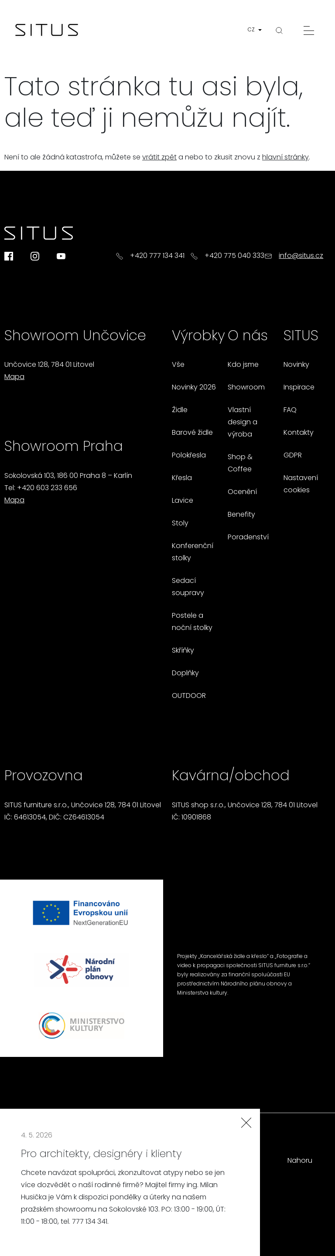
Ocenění (242, 492)
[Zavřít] (246, 1123)
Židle (180, 410)
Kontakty (299, 433)
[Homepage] (46, 30)
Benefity (241, 514)
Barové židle (192, 433)
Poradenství (248, 537)
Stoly (180, 523)
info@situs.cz (301, 256)
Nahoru (299, 1161)
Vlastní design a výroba (242, 422)
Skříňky (183, 650)
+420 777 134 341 (157, 256)
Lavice (182, 501)
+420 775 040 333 (234, 256)
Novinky (296, 365)
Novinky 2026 (194, 387)
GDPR (293, 455)
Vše (178, 365)
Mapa (14, 377)
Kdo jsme (243, 365)
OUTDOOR (189, 696)
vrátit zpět (159, 157)
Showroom (246, 387)
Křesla (182, 478)
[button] (256, 30)
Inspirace (299, 387)
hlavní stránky (285, 157)
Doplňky (185, 673)
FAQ (290, 410)
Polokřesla (189, 455)
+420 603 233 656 (47, 488)
